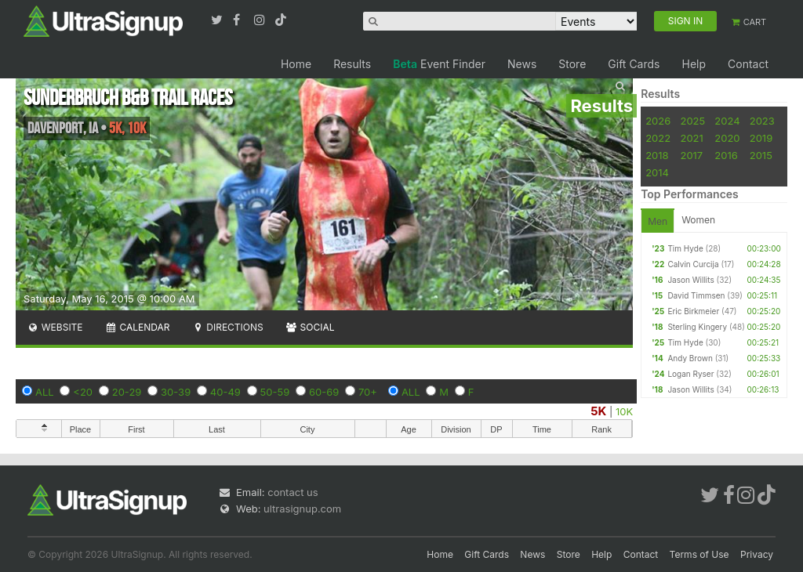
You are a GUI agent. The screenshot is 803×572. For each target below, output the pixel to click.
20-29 (127, 392)
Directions (227, 327)
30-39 (176, 392)
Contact (748, 64)
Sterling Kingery (697, 326)
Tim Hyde (685, 248)
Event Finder (439, 64)
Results (352, 64)
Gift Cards (633, 64)
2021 (691, 138)
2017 (691, 155)
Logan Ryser (690, 373)
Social (310, 327)
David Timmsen (696, 295)
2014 (657, 172)
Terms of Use (699, 554)
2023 (762, 120)
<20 (83, 392)
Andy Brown (689, 358)
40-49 (225, 392)
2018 (656, 155)
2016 (725, 155)
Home (296, 64)
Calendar (137, 327)
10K (624, 411)
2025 (692, 120)
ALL (44, 392)
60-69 (324, 392)
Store (572, 64)
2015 (761, 155)
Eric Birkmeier (693, 311)
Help (693, 64)
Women (698, 220)
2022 (657, 138)
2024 (726, 120)
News (521, 64)
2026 (657, 120)
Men (657, 221)
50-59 (275, 392)
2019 (761, 138)
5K (598, 411)
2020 (726, 138)
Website (55, 327)
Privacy (756, 554)
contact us (292, 492)
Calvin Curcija (692, 264)
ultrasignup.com (302, 508)
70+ (367, 392)
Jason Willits (690, 279)
